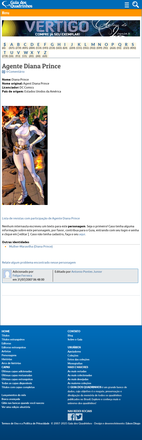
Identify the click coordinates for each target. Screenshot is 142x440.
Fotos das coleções (78, 359)
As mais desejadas (78, 379)
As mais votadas (77, 371)
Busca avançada (11, 399)
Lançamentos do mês (14, 395)
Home (6, 331)
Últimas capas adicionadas (17, 371)
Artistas (6, 351)
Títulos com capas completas (18, 387)
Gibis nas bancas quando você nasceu (23, 403)
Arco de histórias (11, 363)
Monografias (75, 363)
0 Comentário (15, 72)
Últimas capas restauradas (17, 375)
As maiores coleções (79, 383)
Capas (6, 367)
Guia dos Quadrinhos (85, 387)
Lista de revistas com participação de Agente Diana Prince (41, 218)
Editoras (6, 343)
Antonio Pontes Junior (86, 272)
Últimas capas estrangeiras (17, 379)
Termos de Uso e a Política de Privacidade (25, 423)
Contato (74, 331)
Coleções (73, 355)
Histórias (7, 359)
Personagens (9, 355)
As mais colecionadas (80, 375)
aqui (82, 234)
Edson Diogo (133, 423)
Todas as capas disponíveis (17, 383)
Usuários (74, 347)
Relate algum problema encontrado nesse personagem (39, 263)
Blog (70, 335)
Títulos (6, 335)
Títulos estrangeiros (13, 339)
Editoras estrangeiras (14, 347)
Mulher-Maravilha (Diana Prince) (31, 247)
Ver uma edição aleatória (16, 407)
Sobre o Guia (75, 339)
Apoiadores (74, 351)
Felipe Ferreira (22, 276)
